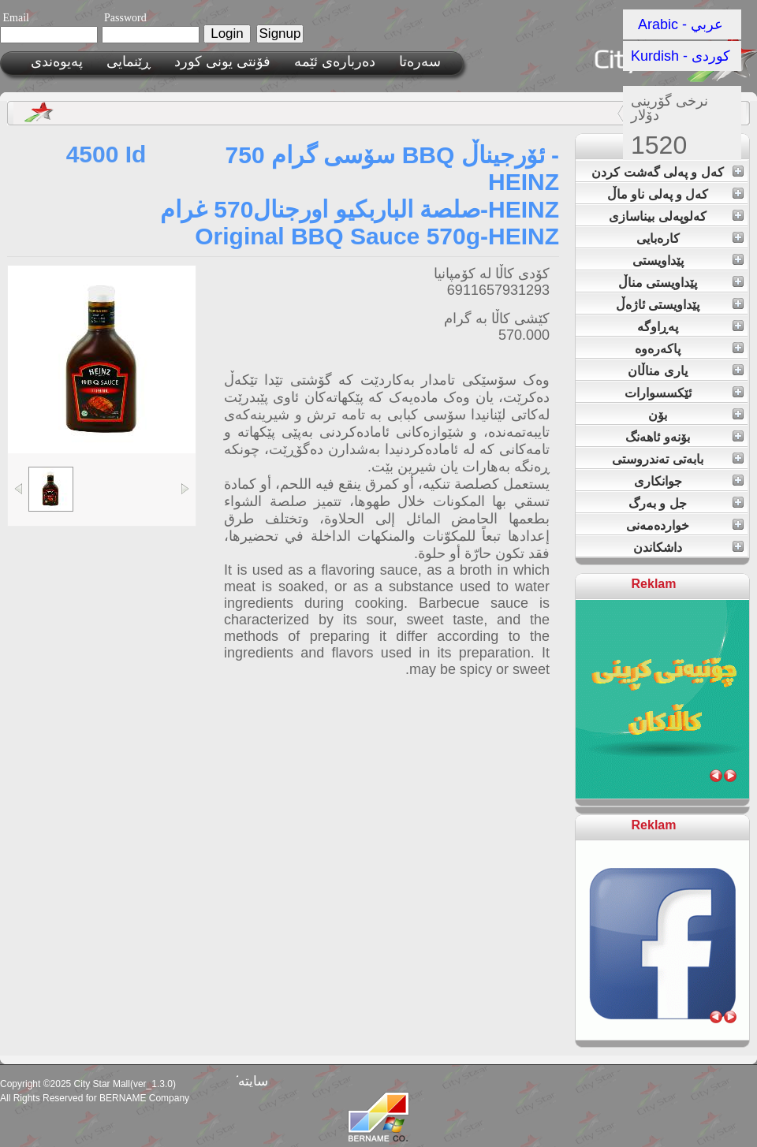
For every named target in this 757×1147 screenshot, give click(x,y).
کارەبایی (658, 238)
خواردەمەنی (657, 525)
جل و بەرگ (657, 503)
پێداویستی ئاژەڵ (657, 304)
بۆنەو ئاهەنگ (657, 437)
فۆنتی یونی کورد (222, 61)
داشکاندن (657, 547)
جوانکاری (658, 481)
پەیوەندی (57, 61)
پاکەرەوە (658, 349)
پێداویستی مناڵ (657, 282)
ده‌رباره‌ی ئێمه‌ (334, 61)
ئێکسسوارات (658, 393)
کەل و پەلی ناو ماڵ (658, 194)
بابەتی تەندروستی (657, 459)
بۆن (657, 415)
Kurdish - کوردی (680, 56)
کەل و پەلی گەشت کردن (657, 172)
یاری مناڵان (657, 371)
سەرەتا (420, 61)
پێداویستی (658, 260)
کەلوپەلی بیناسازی (657, 216)
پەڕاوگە (657, 326)
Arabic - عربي (681, 24)
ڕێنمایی (128, 61)
